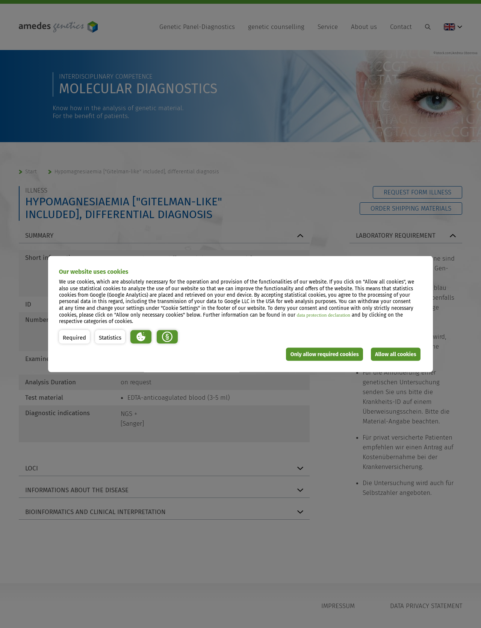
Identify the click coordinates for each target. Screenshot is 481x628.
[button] (74, 336)
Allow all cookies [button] (395, 354)
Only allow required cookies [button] (324, 354)
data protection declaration (323, 314)
